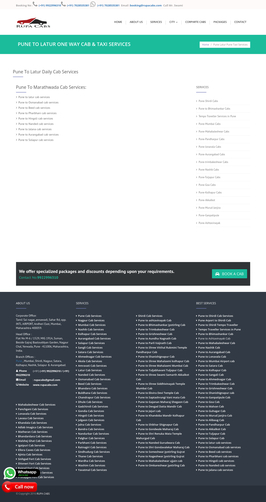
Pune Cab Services (89, 316)
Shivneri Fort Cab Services (34, 463)
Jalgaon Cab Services (91, 420)
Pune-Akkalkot (207, 200)
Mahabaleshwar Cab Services (36, 404)
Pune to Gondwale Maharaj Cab (158, 429)
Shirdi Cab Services (150, 316)
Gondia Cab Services (91, 411)
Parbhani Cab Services (92, 443)
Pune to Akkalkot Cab (212, 429)
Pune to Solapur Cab (211, 438)
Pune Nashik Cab (209, 347)
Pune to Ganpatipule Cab (214, 397)
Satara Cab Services (90, 352)
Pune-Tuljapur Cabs (209, 177)
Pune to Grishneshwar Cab (155, 334)
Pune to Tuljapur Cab (211, 433)
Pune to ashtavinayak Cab (155, 320)
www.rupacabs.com (45, 385)
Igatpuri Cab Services (31, 445)
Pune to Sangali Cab (211, 375)
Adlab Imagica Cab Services (35, 427)
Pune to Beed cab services (34, 108)
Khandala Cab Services (32, 423)
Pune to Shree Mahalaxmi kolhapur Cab (163, 361)
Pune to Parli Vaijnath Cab (155, 343)
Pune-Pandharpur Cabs (212, 139)
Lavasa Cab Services (31, 418)
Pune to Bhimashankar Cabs (214, 108)
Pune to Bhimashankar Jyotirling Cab (161, 325)
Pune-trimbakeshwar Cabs (213, 162)
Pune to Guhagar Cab (212, 411)
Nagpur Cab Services (91, 320)
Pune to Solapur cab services (36, 140)
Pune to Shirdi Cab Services (215, 316)
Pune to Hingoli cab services (35, 118)
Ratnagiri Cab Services (92, 447)
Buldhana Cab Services (92, 393)
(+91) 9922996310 (50, 5)
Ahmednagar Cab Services (95, 356)
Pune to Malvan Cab (211, 406)
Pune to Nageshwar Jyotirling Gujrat (161, 456)
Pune (19, 361)
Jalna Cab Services (89, 424)
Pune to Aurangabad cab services (38, 134)
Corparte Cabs (195, 22)
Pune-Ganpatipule (209, 215)
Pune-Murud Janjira (210, 207)
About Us (136, 22)
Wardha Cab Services (91, 461)
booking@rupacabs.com (146, 5)
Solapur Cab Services (91, 343)
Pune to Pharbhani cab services (37, 113)
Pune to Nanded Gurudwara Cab (159, 443)
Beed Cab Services (89, 384)
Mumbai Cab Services (92, 325)
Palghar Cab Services (91, 438)
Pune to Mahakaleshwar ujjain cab (160, 461)
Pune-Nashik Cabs (209, 169)
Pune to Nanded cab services (36, 124)
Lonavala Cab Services (32, 413)
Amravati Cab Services (92, 365)
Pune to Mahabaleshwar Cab (216, 343)
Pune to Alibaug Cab (211, 420)
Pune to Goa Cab (209, 402)
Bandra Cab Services (91, 429)
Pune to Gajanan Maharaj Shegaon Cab (163, 402)
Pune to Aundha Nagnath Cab (157, 338)
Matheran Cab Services (33, 432)
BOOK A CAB (229, 273)
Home (118, 22)
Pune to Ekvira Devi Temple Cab (158, 393)
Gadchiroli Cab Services (93, 406)
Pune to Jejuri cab (149, 411)
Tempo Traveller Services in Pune (217, 116)
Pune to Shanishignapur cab (216, 393)
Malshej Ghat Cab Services (35, 441)
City (174, 22)
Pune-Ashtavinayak (209, 223)
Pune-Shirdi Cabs (208, 101)
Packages (220, 22)
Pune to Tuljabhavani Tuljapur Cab (160, 370)
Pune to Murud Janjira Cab (215, 415)
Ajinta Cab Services (30, 454)
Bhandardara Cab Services (35, 436)
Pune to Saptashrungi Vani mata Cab (161, 397)
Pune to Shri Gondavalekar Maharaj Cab (164, 447)
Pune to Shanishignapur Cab (156, 356)
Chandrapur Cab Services (94, 397)
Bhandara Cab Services (92, 388)
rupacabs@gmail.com (47, 380)
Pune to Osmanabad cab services (38, 102)
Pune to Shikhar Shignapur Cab (158, 424)
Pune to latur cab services (34, 97)
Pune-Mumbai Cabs (210, 124)
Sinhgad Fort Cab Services (34, 459)
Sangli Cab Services (90, 347)
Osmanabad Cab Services (94, 379)
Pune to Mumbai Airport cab (216, 361)
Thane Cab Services (90, 456)
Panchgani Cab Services (33, 409)
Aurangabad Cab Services (94, 338)
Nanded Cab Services (91, 375)
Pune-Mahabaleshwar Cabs (214, 131)
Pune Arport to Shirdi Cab (214, 320)
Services (156, 22)
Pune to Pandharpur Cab (214, 424)
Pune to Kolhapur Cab (212, 370)
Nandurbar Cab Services (93, 433)
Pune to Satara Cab (210, 365)
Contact (240, 22)
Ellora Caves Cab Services (34, 450)
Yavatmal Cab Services (92, 470)
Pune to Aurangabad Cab (214, 352)
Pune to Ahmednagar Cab (214, 379)
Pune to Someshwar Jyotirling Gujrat (161, 452)
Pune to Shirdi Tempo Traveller (218, 325)
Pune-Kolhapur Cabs (210, 192)
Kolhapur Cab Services (92, 334)
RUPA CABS (43, 493)
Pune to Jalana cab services (35, 129)
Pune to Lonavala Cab (212, 356)
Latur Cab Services (90, 370)
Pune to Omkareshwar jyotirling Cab (161, 465)
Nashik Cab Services (91, 329)
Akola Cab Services (90, 361)
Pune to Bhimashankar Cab (215, 334)
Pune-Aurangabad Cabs (212, 154)
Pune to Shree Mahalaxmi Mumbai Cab (163, 365)
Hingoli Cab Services (91, 415)
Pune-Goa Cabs (207, 185)
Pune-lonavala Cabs (210, 147)
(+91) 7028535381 (78, 5)
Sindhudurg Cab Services (94, 452)
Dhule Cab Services (90, 402)
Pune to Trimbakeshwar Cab (156, 329)
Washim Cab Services (91, 465)
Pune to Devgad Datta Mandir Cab (160, 406)
